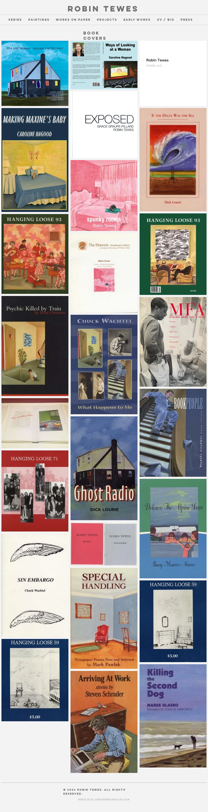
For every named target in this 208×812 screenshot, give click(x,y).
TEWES (119, 9)
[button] (15, 20)
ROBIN (84, 9)
